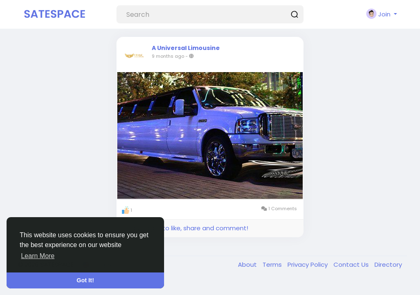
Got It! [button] (85, 280)
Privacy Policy (308, 264)
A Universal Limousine (186, 48)
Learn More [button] (38, 255)
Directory (388, 264)
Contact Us (351, 264)
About (248, 264)
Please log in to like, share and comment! (185, 228)
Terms (272, 264)
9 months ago (168, 56)
